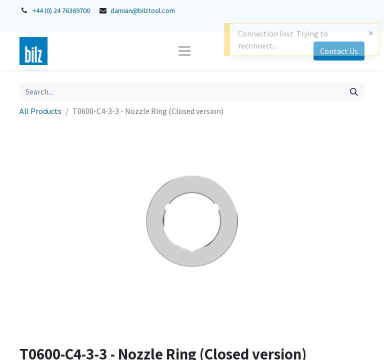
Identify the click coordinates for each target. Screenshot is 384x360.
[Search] (354, 91)
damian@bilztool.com (142, 10)
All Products (41, 111)
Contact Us (339, 51)
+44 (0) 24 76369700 (61, 10)
